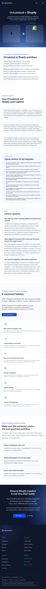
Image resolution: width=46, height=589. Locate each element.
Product (4, 537)
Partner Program (28, 544)
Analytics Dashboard (10, 373)
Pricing (3, 550)
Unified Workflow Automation (12, 343)
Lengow (16, 580)
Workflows (4, 544)
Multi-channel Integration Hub (12, 328)
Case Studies (27, 541)
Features (4, 547)
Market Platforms (6, 565)
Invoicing (4, 568)
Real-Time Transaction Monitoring (14, 358)
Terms (21, 577)
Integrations (5, 541)
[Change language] (37, 3)
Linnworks (10, 580)
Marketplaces (5, 562)
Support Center (28, 547)
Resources (27, 537)
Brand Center (27, 550)
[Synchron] (7, 3)
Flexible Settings (8, 387)
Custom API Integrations (11, 402)
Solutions (4, 555)
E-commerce (5, 558)
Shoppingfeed (22, 580)
